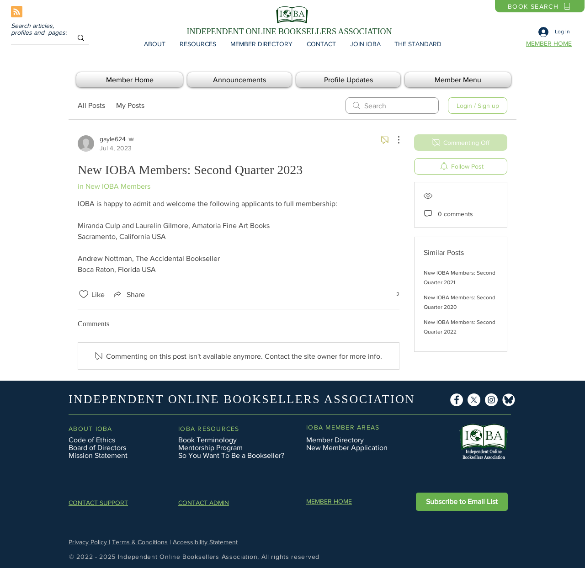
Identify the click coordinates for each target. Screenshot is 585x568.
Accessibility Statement (205, 542)
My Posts (130, 105)
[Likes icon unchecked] (84, 294)
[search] (392, 105)
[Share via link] (128, 294)
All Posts (91, 105)
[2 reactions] (392, 294)
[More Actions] (393, 139)
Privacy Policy (89, 542)
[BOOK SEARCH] (540, 6)
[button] (154, 43)
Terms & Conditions (140, 542)
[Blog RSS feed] (16, 12)
